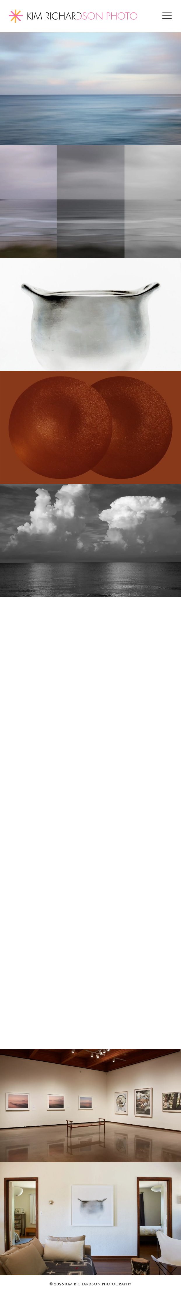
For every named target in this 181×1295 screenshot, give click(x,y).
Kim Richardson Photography (98, 1284)
